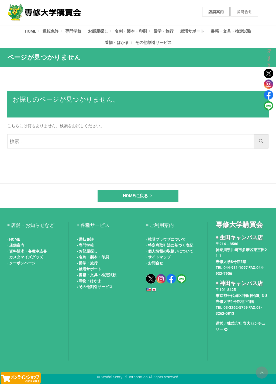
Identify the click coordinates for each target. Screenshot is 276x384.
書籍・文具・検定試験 (231, 31)
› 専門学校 (85, 245)
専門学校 (73, 31)
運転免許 (51, 31)
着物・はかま (117, 42)
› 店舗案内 (15, 245)
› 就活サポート (89, 269)
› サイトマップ (158, 257)
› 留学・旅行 (87, 263)
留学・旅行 (163, 31)
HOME (30, 31)
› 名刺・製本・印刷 (93, 257)
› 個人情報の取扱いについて (169, 251)
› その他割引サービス (95, 287)
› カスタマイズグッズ (25, 257)
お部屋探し (98, 31)
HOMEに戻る (138, 195)
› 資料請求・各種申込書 (27, 251)
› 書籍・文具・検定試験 (96, 275)
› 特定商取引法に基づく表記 (169, 245)
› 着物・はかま (89, 281)
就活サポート (192, 31)
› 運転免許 (85, 239)
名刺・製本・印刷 (131, 31)
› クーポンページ (21, 263)
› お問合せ (154, 263)
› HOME (13, 239)
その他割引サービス (153, 42)
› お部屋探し (87, 251)
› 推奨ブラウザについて (166, 239)
